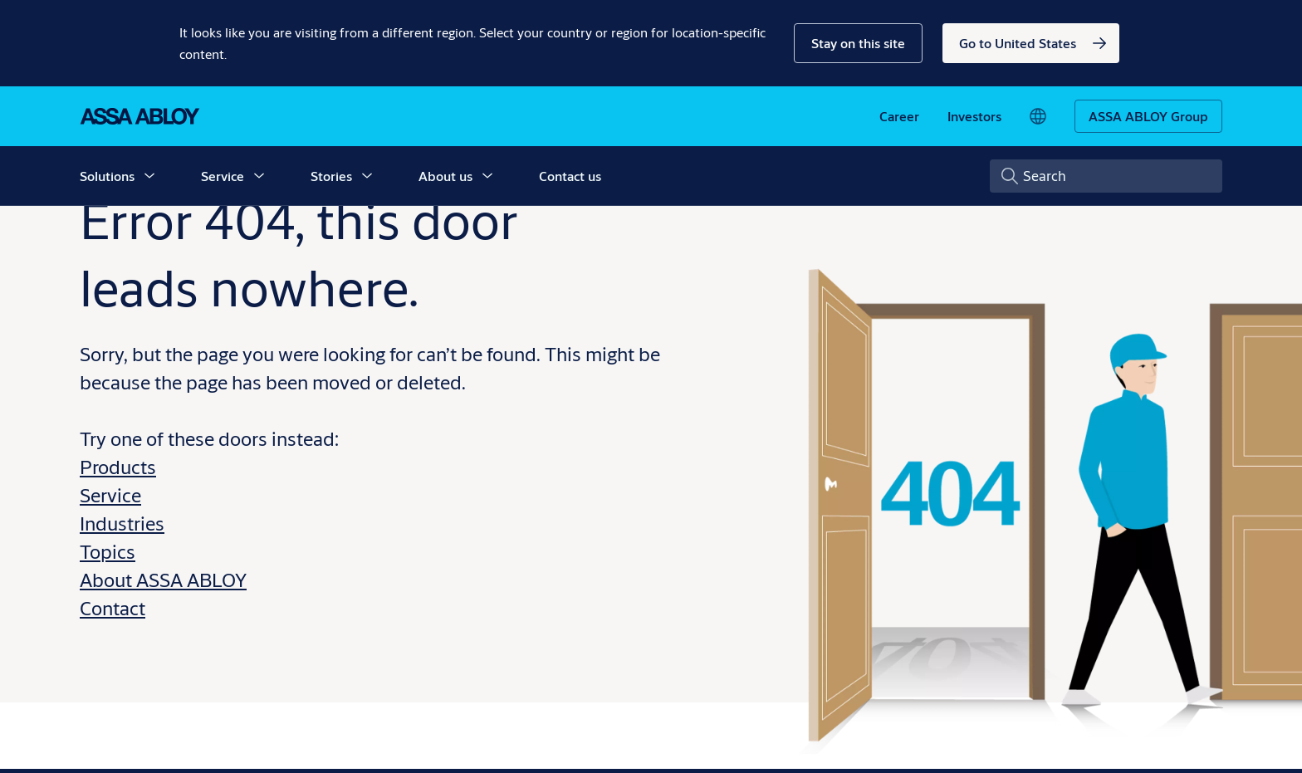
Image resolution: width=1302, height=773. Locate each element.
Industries (122, 523)
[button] (858, 43)
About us (445, 175)
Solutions (107, 175)
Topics (107, 551)
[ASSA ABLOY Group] (1148, 116)
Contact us (570, 175)
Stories (331, 175)
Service (222, 175)
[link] (1030, 43)
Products (118, 466)
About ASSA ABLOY (163, 579)
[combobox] (1106, 176)
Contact (112, 607)
